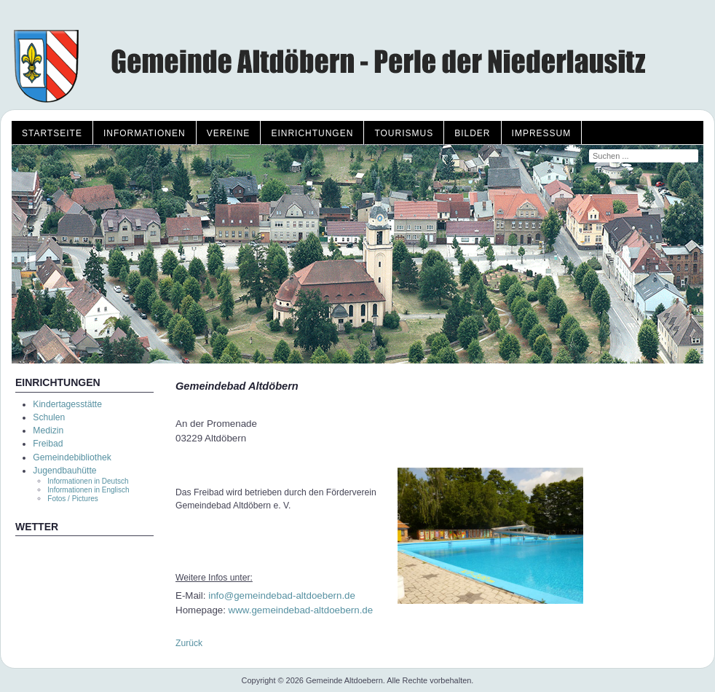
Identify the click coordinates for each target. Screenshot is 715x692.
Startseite (52, 133)
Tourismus (403, 133)
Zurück (188, 643)
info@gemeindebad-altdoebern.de (281, 595)
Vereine (228, 133)
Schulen (49, 417)
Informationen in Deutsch (87, 481)
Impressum (542, 133)
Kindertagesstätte (67, 404)
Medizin (48, 430)
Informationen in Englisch (88, 490)
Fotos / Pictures (72, 499)
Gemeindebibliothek (72, 457)
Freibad (48, 444)
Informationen (144, 133)
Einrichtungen (312, 133)
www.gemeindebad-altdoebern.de (301, 610)
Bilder (472, 133)
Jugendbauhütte (64, 470)
